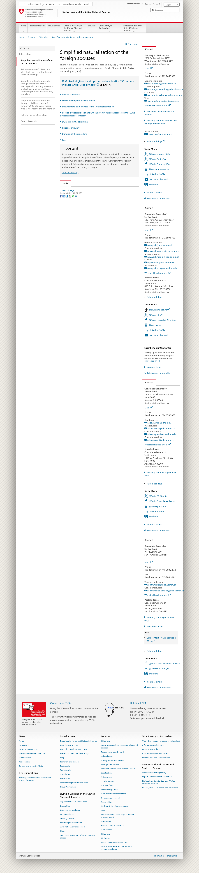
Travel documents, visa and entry (74, 753)
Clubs (62, 831)
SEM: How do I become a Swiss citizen (82, 190)
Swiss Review (106, 830)
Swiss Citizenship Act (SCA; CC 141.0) (82, 205)
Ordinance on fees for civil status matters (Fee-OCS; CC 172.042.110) (98, 220)
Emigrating (65, 806)
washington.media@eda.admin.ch (165, 89)
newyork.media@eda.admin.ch (163, 256)
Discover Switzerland (74, 237)
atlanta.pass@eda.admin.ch (161, 434)
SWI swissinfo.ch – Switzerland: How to (83, 247)
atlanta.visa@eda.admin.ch (161, 428)
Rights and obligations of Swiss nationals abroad (77, 836)
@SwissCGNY (155, 315)
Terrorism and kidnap (69, 762)
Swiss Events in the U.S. (29, 749)
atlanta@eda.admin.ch (159, 422)
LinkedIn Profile (157, 174)
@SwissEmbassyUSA (159, 154)
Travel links (65, 778)
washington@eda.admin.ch (161, 83)
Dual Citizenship (70, 172)
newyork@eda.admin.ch (159, 245)
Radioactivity (65, 770)
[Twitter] (64, 271)
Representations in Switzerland (73, 802)
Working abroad (67, 814)
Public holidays (156, 141)
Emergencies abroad (110, 764)
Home (21, 37)
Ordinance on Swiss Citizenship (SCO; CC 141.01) (88, 210)
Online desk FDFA (60, 703)
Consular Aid (65, 774)
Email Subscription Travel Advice (74, 783)
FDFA (51, 4)
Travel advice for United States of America (78, 741)
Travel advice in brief (69, 745)
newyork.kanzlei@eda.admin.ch (163, 251)
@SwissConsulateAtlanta (162, 501)
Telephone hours (155, 626)
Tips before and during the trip (73, 749)
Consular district (154, 193)
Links (64, 183)
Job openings (24, 762)
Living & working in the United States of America (74, 29)
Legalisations (106, 773)
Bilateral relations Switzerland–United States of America (158, 782)
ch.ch (66, 242)
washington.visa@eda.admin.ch (163, 101)
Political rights (107, 756)
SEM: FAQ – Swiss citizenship (78, 195)
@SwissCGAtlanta (158, 496)
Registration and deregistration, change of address (119, 746)
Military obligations (109, 789)
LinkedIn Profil (156, 511)
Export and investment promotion (157, 777)
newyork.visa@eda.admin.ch (162, 268)
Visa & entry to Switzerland (109, 28)
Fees (64, 140)
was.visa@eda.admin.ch (161, 134)
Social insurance (108, 781)
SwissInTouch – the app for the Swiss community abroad (116, 847)
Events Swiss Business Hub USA (32, 753)
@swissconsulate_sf (159, 668)
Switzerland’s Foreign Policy (154, 772)
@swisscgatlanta (157, 506)
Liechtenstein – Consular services (115, 806)
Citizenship (43, 37)
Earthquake (65, 766)
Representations (37, 28)
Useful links (106, 821)
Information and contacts (153, 745)
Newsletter (24, 745)
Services (91, 28)
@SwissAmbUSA (157, 159)
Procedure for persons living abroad (78, 101)
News (23, 28)
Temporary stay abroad (70, 810)
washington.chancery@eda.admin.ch (166, 95)
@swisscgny (155, 325)
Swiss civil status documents (75, 122)
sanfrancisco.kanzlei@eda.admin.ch (165, 590)
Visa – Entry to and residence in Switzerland (161, 741)
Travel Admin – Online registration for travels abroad (117, 815)
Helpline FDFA (138, 703)
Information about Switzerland (155, 753)
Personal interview (70, 128)
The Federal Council (32, 4)
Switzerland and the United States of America (134, 29)
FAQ (62, 758)
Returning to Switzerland (71, 823)
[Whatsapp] (73, 271)
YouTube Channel (158, 179)
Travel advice (54, 28)
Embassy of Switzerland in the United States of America (35, 778)
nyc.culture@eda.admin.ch (160, 262)
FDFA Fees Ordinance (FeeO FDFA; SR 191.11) (86, 215)
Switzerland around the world (75, 4)
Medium (153, 184)
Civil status (105, 838)
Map (148, 68)
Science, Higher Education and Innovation (160, 788)
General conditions (71, 94)
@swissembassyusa (159, 169)
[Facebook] (61, 271)
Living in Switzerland (151, 749)
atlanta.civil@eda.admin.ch (161, 440)
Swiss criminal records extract (113, 794)
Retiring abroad (67, 818)
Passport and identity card (112, 752)
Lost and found (107, 785)
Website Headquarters (157, 105)
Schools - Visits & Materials (112, 825)
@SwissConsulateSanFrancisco (164, 663)
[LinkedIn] (67, 271)
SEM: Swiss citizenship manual (79, 200)
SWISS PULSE (152, 361)
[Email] (76, 271)
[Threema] (70, 271)
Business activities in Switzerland (156, 758)
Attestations (106, 777)
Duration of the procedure (74, 134)
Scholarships (106, 802)
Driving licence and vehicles (112, 760)
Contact (147, 49)
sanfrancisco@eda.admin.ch (161, 584)
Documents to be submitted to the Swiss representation (88, 107)
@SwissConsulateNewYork (162, 320)
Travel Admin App (68, 787)
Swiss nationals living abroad (72, 827)
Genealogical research (110, 798)
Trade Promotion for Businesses (114, 842)
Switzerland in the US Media (31, 766)
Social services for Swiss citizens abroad (118, 769)
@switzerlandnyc (159, 309)
